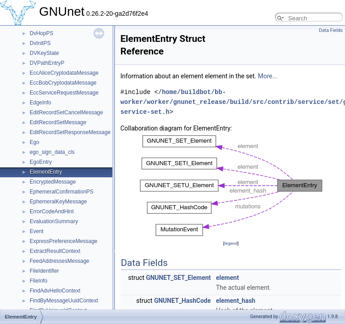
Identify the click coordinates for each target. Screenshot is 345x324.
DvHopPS (41, 33)
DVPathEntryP (47, 63)
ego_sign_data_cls (52, 152)
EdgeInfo (40, 102)
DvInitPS (40, 43)
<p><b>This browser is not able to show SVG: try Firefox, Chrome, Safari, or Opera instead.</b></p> (231, 185)
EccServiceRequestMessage (64, 93)
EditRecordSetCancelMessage (66, 112)
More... (267, 76)
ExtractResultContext (55, 251)
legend (230, 243)
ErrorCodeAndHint (52, 211)
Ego (34, 142)
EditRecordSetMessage (58, 122)
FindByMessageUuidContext (64, 300)
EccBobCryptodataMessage (63, 83)
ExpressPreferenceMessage (63, 241)
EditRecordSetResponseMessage (70, 132)
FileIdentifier (44, 271)
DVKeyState (44, 53)
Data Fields (331, 30)
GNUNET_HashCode (182, 300)
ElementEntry (46, 172)
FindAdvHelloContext (55, 291)
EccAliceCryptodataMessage (64, 73)
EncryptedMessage (53, 182)
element (227, 277)
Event (37, 231)
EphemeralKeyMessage (58, 201)
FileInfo (38, 281)
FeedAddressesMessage (59, 261)
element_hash (236, 300)
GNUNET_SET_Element (178, 277)
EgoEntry (41, 162)
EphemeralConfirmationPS (61, 192)
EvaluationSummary (54, 221)
